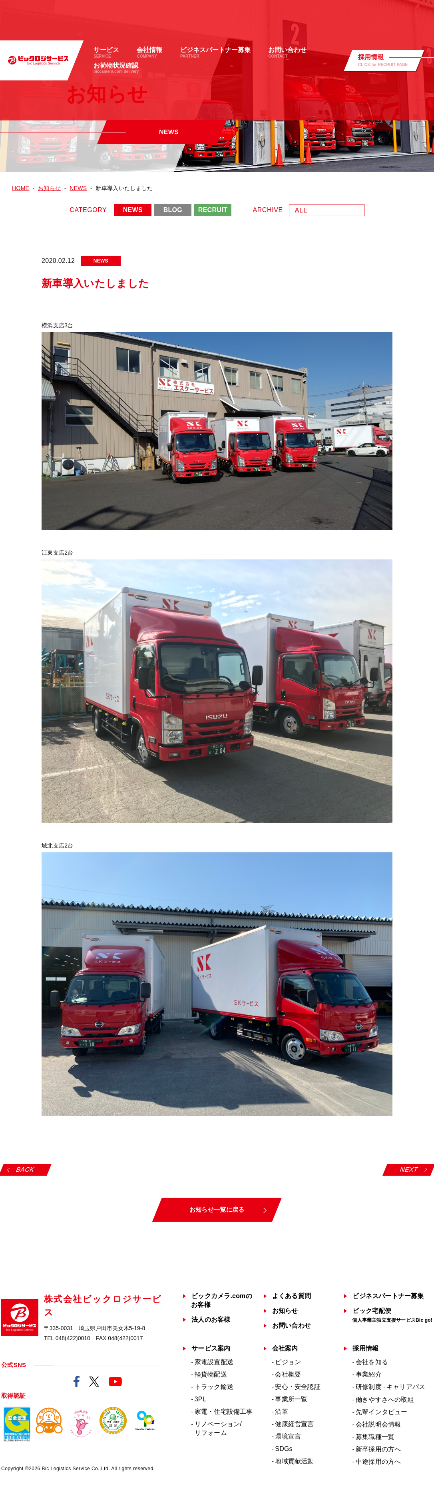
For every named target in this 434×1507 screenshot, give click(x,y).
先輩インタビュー (382, 1412)
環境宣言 (288, 1436)
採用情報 (365, 1348)
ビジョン (288, 1362)
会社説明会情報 (378, 1424)
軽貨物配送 (211, 1374)
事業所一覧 (291, 1399)
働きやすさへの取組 (385, 1399)
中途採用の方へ (378, 1461)
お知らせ (285, 1310)
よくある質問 (291, 1296)
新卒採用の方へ (378, 1449)
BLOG (173, 209)
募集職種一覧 (375, 1436)
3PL (200, 1399)
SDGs (283, 1448)
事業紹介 (369, 1374)
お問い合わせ (291, 1325)
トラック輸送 (214, 1386)
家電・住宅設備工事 (224, 1411)
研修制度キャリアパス (390, 1386)
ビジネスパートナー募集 (388, 1296)
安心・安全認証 (297, 1386)
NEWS (133, 209)
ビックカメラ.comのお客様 (221, 1300)
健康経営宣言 (294, 1424)
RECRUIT (212, 209)
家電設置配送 (214, 1362)
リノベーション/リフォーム (218, 1428)
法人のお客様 (210, 1319)
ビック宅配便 (392, 1315)
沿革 (281, 1411)
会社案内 (285, 1348)
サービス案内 (210, 1348)
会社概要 (288, 1374)
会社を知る (372, 1362)
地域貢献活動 (294, 1461)
